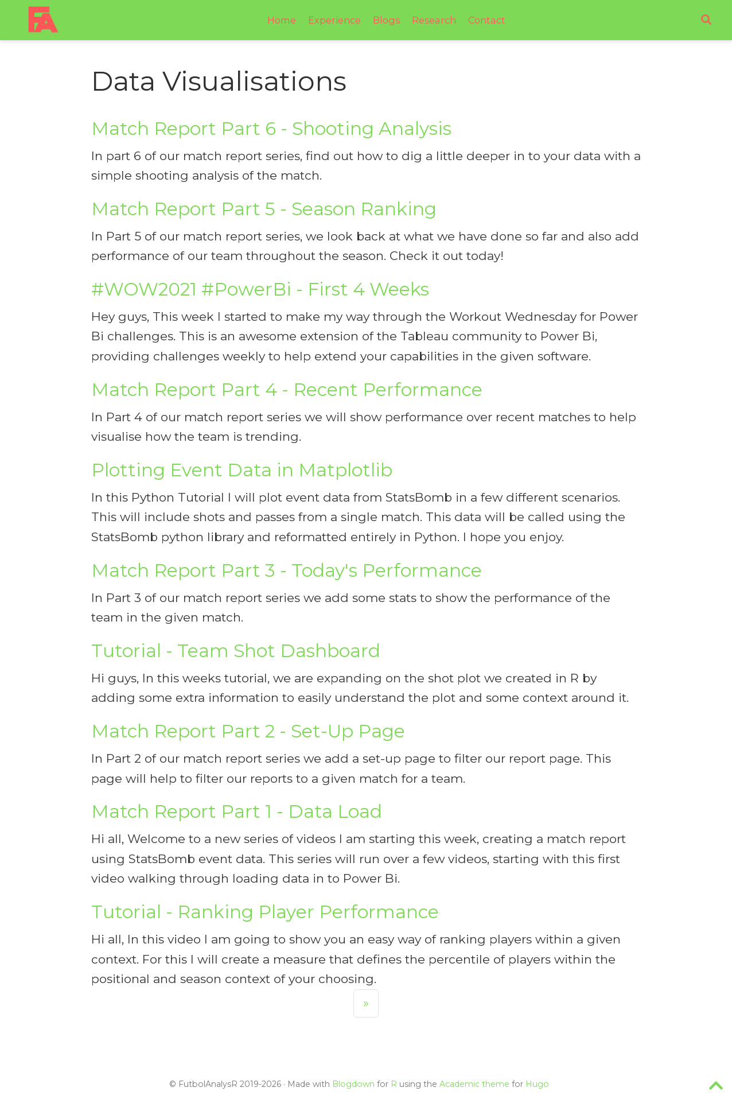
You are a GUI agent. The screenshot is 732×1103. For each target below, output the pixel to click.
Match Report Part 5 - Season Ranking (264, 209)
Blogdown (353, 1084)
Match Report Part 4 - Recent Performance (286, 390)
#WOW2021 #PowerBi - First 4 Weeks (260, 289)
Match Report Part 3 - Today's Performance (286, 570)
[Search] (706, 20)
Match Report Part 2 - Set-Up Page (248, 731)
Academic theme (474, 1084)
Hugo (537, 1084)
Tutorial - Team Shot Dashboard (235, 651)
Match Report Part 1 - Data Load (236, 811)
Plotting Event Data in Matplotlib (241, 470)
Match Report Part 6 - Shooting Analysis (271, 128)
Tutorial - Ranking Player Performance (265, 912)
